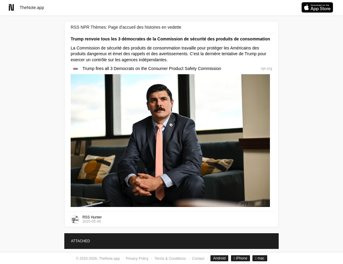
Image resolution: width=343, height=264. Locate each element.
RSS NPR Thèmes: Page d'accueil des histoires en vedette (126, 27)
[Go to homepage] (11, 7)
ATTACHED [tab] (80, 241)
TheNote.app (32, 7)
